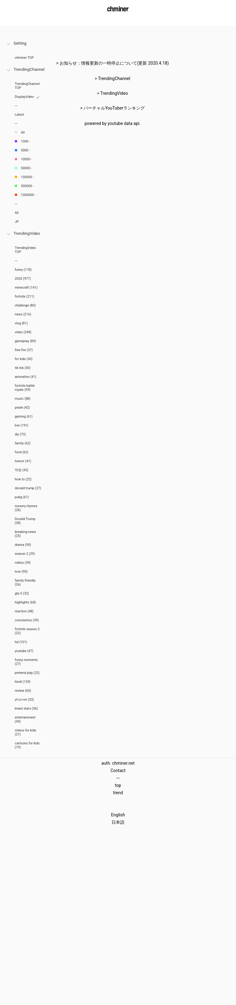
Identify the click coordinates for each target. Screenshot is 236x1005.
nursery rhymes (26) (26, 508)
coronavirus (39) (27, 620)
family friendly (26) (25, 583)
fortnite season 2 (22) (27, 631)
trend (118, 792)
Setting (20, 43)
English (118, 814)
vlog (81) (21, 323)
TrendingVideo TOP (25, 250)
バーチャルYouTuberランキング (114, 108)
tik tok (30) (22, 368)
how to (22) (23, 479)
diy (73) (20, 434)
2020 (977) (23, 279)
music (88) (22, 399)
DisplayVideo (24, 97)
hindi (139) (22, 682)
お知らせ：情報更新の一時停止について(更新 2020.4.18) (114, 63)
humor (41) (23, 461)
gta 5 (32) (22, 593)
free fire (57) (24, 350)
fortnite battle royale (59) (25, 388)
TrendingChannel (29, 69)
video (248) (23, 332)
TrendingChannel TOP (27, 86)
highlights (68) (25, 602)
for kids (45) (24, 359)
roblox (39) (23, 563)
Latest (19, 115)
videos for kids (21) (25, 732)
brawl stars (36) (26, 709)
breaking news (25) (25, 534)
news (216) (23, 314)
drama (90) (23, 545)
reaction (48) (24, 611)
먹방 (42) (21, 470)
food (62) (21, 452)
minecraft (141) (26, 288)
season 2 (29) (25, 554)
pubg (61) (22, 497)
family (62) (23, 443)
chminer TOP (24, 58)
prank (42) (22, 408)
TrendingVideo (27, 233)
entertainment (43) (25, 719)
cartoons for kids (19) (27, 745)
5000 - (25, 150)
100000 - (27, 177)
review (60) (23, 691)
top (118, 785)
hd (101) (21, 642)
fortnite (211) (24, 296)
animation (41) (25, 377)
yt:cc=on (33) (24, 700)
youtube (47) (24, 651)
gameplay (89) (25, 341)
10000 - (26, 159)
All (23, 132)
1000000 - (28, 195)
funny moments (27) (26, 662)
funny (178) (23, 270)
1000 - (25, 141)
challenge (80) (25, 305)
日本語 (118, 822)
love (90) (21, 572)
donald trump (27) (28, 488)
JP (17, 222)
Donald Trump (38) (25, 521)
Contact (118, 770)
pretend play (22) (27, 673)
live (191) (21, 425)
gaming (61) (24, 416)
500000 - (27, 186)
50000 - (26, 168)
